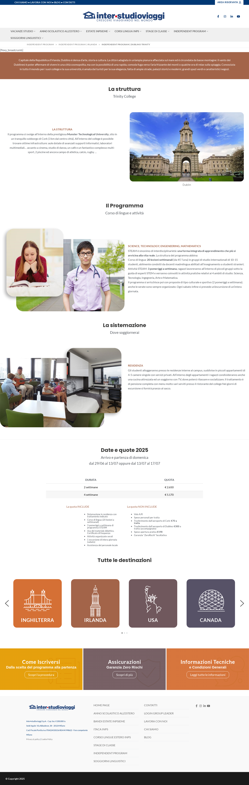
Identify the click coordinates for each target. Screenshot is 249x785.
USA (153, 620)
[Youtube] (238, 16)
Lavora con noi (41, 2)
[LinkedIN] (204, 706)
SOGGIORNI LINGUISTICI (110, 761)
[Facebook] (218, 16)
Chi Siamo (21, 2)
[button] (130, 150)
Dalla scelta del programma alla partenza (41, 667)
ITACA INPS (101, 729)
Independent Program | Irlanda (78, 44)
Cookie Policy (47, 739)
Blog (57, 2)
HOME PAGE (102, 705)
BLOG (147, 737)
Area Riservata (229, 2)
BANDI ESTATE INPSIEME (109, 721)
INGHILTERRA (37, 620)
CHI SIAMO (151, 729)
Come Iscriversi (41, 662)
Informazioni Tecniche (208, 662)
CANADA (211, 620)
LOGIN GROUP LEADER (159, 713)
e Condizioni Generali (207, 667)
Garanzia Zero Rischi (125, 667)
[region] (124, 603)
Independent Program (40, 44)
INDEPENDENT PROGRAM (110, 753)
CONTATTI (150, 705)
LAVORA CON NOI (155, 721)
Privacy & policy (33, 739)
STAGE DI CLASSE (104, 745)
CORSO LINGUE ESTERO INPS (112, 737)
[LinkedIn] (231, 16)
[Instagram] (225, 16)
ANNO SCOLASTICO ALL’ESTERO (114, 713)
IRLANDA (95, 620)
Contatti (69, 2)
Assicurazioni (124, 662)
